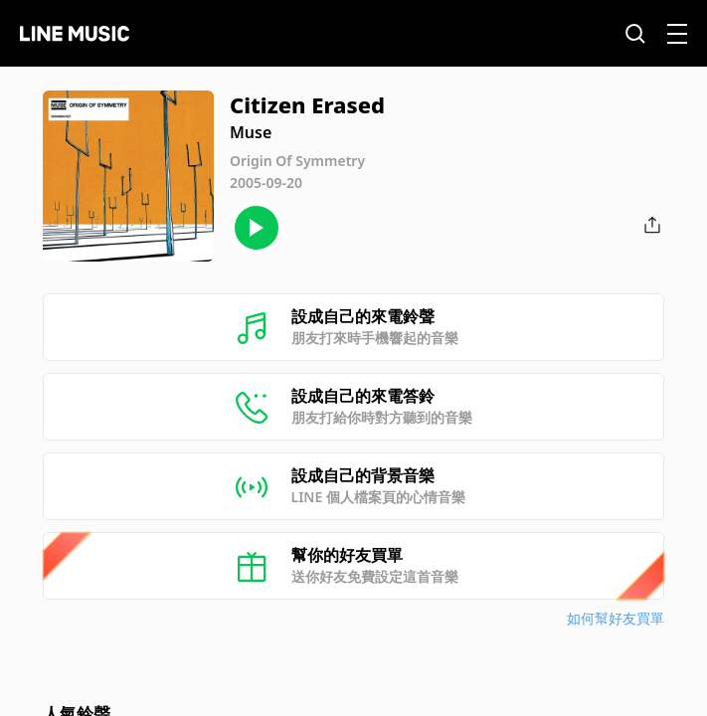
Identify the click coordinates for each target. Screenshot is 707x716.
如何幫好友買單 (615, 618)
